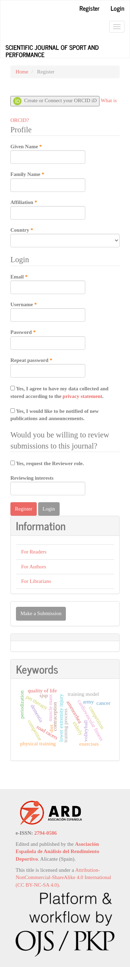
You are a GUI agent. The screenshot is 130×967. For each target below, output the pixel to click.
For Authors (33, 566)
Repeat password (47, 367)
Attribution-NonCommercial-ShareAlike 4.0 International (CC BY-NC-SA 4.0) (63, 877)
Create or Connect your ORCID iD (55, 101)
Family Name (47, 181)
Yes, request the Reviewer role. (47, 463)
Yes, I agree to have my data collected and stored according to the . (59, 392)
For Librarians (36, 581)
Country (65, 237)
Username (47, 311)
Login (117, 8)
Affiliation (47, 209)
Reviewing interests (47, 485)
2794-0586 (45, 833)
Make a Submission (40, 613)
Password (47, 339)
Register (89, 8)
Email (47, 283)
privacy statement (83, 396)
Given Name (47, 153)
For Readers (33, 552)
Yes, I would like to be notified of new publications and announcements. (54, 414)
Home (22, 71)
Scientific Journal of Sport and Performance (52, 50)
